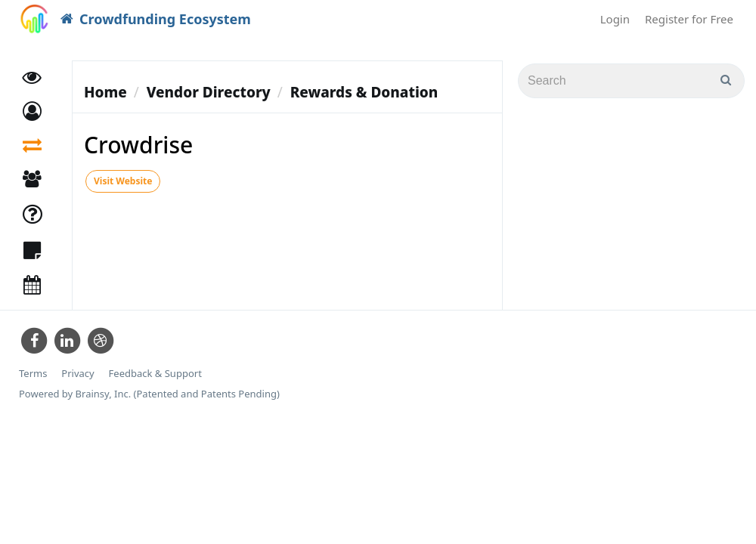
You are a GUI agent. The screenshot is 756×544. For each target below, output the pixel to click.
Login (615, 18)
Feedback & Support (155, 373)
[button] (32, 111)
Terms (33, 373)
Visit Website (123, 181)
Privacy (77, 373)
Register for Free (689, 18)
